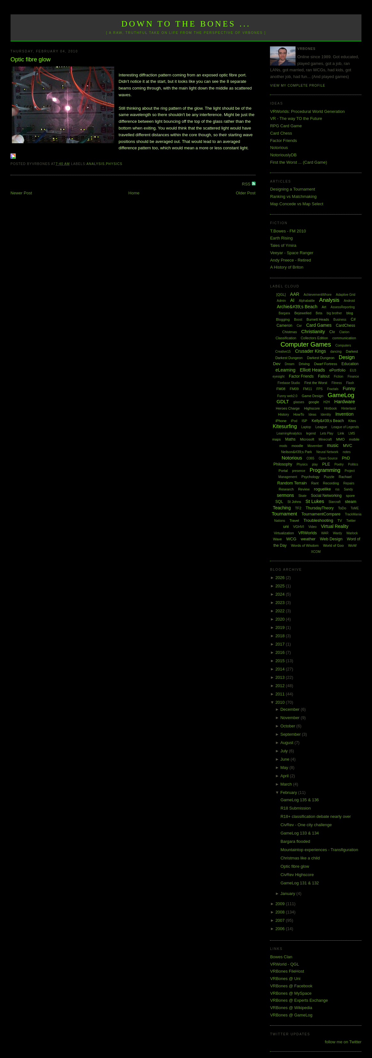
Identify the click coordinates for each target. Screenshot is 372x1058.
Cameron (284, 325)
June (285, 759)
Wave (277, 539)
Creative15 (282, 351)
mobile (354, 439)
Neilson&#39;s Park (296, 452)
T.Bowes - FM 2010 (288, 231)
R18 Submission (296, 808)
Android (349, 300)
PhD (346, 458)
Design (347, 357)
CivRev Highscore (297, 874)
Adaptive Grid (345, 294)
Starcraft (334, 502)
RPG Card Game (286, 125)
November (290, 717)
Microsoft (307, 439)
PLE (326, 464)
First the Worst (315, 383)
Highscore (312, 408)
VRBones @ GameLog (291, 1015)
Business (339, 319)
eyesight (278, 376)
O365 (310, 458)
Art (324, 307)
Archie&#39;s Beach (297, 306)
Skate (302, 496)
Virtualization (284, 533)
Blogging (283, 319)
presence (298, 471)
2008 (280, 912)
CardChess (345, 325)
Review (304, 489)
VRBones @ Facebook (291, 986)
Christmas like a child (300, 858)
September (291, 734)
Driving (304, 364)
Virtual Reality (334, 526)
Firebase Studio (289, 383)
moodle (297, 446)
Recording (331, 483)
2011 (280, 694)
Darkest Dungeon (321, 358)
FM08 (280, 389)
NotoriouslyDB (283, 155)
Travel (294, 520)
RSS (246, 184)
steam (350, 501)
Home (133, 193)
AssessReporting (343, 307)
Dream (289, 364)
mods (283, 446)
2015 (280, 660)
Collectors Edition (314, 338)
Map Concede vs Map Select (296, 203)
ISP (304, 421)
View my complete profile (297, 85)
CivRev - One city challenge (306, 824)
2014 (280, 669)
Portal (283, 471)
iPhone (280, 421)
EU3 (353, 370)
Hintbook (330, 408)
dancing (336, 351)
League (321, 427)
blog (349, 313)
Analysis (95, 164)
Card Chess (281, 133)
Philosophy (282, 464)
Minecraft (325, 439)
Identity (326, 414)
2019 (280, 627)
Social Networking (326, 495)
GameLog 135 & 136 (300, 799)
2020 (280, 619)
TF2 (298, 508)
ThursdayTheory (320, 508)
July (284, 750)
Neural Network (327, 452)
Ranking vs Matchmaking (293, 196)
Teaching (282, 507)
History (283, 414)
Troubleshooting (318, 520)
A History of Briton (286, 267)
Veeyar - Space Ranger (291, 252)
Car (299, 325)
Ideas (312, 414)
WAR (324, 533)
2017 (280, 644)
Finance (353, 376)
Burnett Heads (317, 319)
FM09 (294, 389)
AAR (294, 294)
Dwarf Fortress (325, 364)
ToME (355, 508)
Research (286, 489)
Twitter (351, 520)
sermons (285, 495)
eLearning (285, 369)
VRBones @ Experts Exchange (299, 1000)
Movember (314, 446)
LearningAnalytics (289, 433)
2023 (280, 602)
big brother (334, 313)
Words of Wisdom (305, 545)
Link (341, 433)
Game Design (312, 396)
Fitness (336, 383)
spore (350, 496)
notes (346, 452)
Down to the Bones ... (186, 23)
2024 (280, 594)
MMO (340, 439)
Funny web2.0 (287, 396)
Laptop (306, 427)
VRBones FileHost (287, 971)
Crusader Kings (310, 351)
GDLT (283, 401)
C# (353, 319)
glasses (298, 402)
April (285, 775)
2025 (280, 586)
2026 (280, 577)
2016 (280, 652)
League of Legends (345, 427)
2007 (280, 920)
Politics (353, 464)
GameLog (341, 395)
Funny (349, 388)
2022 (280, 610)
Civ (332, 332)
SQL (279, 501)
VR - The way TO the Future (296, 118)
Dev (277, 363)
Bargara (284, 313)
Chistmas (289, 332)
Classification (285, 338)
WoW (352, 545)
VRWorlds (307, 532)
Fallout (323, 376)
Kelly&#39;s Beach (328, 421)
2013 (280, 677)
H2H (326, 402)
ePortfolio (337, 370)
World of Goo (333, 545)
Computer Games (306, 344)
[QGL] (281, 294)
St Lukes (314, 501)
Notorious (279, 147)
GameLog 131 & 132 (300, 883)
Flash (350, 383)
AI (292, 300)
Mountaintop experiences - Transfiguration (319, 849)
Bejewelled (302, 313)
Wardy (337, 533)
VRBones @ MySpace (291, 993)
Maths (290, 439)
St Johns (294, 502)
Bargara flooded (295, 841)
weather (308, 539)
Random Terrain (292, 483)
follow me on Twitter (343, 1041)
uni (286, 526)
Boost (298, 319)
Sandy (348, 489)
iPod (294, 421)
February (289, 792)
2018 (280, 635)
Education (350, 364)
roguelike (322, 489)
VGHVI (298, 527)
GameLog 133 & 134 (300, 833)
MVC (347, 445)
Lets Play (326, 433)
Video (312, 527)
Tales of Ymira (283, 245)
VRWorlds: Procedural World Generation (307, 111)
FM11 (307, 389)
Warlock (352, 533)
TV (339, 520)
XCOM (316, 551)
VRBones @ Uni (285, 978)
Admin (281, 300)
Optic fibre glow (31, 59)
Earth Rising (281, 238)
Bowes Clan (281, 956)
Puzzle (329, 477)
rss (337, 489)
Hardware (344, 401)
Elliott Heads (312, 369)
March (286, 784)
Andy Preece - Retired (290, 260)
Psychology (310, 477)
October (288, 726)
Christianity (313, 331)
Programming (325, 470)
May (284, 767)
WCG (291, 539)
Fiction (338, 376)
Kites (352, 421)
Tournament (284, 513)
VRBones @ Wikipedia (291, 1007)
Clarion (344, 332)
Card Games (318, 325)
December (290, 709)
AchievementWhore (317, 294)
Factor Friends (283, 140)
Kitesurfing (285, 426)
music (333, 445)
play (315, 464)
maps (276, 439)
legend (311, 433)
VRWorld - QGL (284, 964)
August (287, 742)
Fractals (332, 389)
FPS (319, 389)
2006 (280, 928)
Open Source (328, 458)
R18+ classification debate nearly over (316, 816)
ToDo (342, 508)
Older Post (245, 193)
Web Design (331, 539)
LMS (351, 433)
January (288, 893)
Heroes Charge (288, 408)
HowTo (298, 414)
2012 (280, 685)
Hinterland (348, 408)
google (314, 402)
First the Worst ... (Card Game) (298, 162)
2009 (280, 903)
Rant (315, 483)
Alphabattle (307, 300)
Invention (344, 414)
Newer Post (21, 193)
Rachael (345, 477)
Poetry (339, 464)
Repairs (348, 483)
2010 (280, 702)
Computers (343, 345)
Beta (319, 313)
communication (344, 338)
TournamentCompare (320, 514)
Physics (114, 164)
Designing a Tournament (292, 189)
